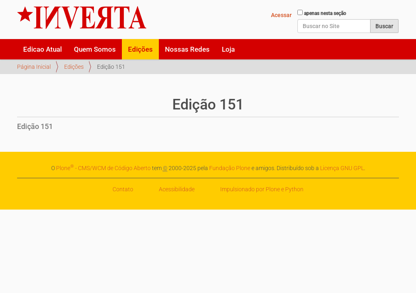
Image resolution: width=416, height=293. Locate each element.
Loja (228, 49)
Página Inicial (34, 66)
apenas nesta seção (325, 13)
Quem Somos (95, 49)
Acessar (281, 15)
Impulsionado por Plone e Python (261, 189)
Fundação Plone (229, 168)
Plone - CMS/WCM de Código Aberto (103, 168)
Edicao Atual (42, 49)
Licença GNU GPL (342, 168)
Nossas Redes (187, 49)
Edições (140, 49)
